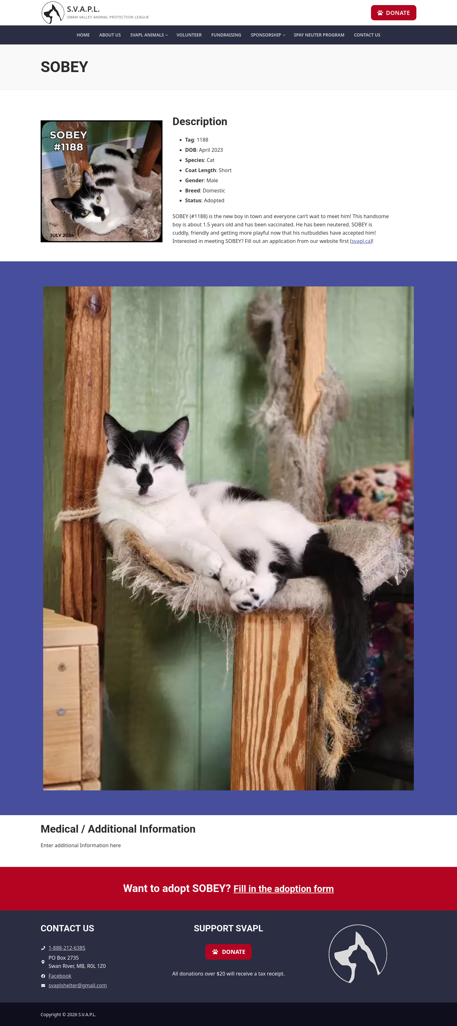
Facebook (60, 975)
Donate (393, 13)
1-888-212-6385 (67, 947)
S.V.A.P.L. (83, 8)
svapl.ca (361, 241)
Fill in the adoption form (284, 888)
